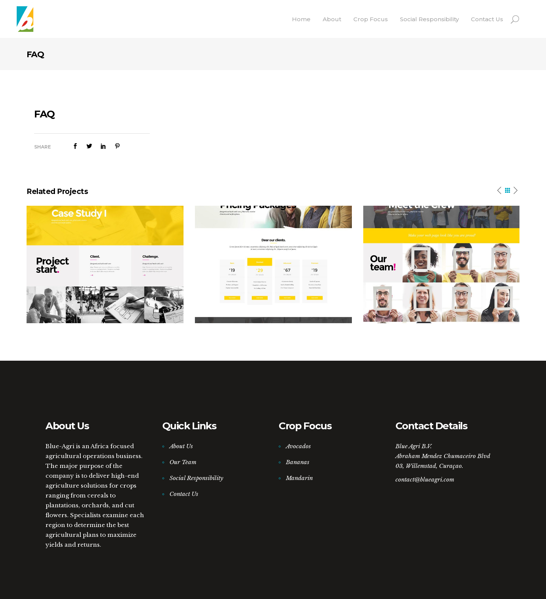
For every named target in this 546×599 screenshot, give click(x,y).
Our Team (182, 462)
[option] (105, 264)
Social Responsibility (196, 478)
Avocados (298, 446)
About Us (181, 446)
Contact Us (183, 493)
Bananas (297, 462)
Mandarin (299, 478)
